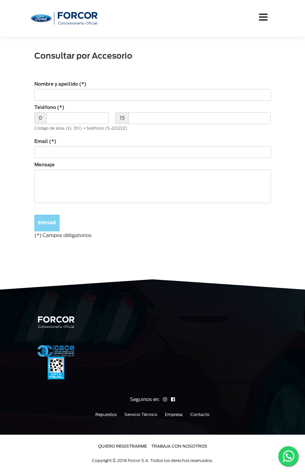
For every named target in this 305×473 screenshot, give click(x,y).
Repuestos (106, 414)
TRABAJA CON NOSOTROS (179, 446)
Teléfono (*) (49, 107)
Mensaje (44, 164)
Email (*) (45, 141)
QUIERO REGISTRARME (122, 446)
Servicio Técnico (140, 414)
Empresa (174, 414)
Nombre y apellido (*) (60, 84)
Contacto (200, 414)
